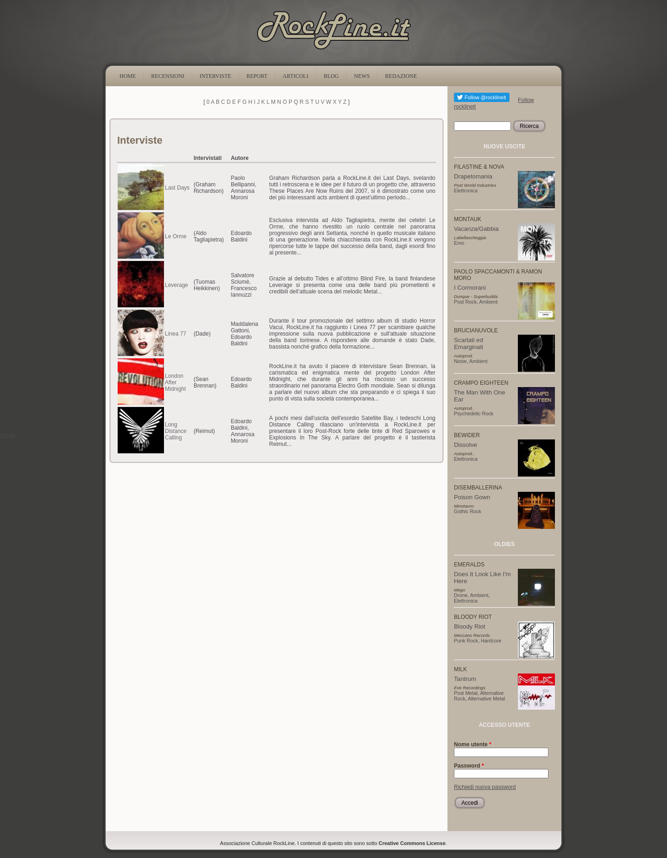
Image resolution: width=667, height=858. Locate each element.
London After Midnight (175, 382)
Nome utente (472, 744)
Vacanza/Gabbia (476, 228)
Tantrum (465, 678)
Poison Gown (472, 497)
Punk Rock (466, 640)
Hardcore (491, 640)
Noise (460, 361)
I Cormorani (470, 287)
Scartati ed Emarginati (468, 343)
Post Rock (465, 302)
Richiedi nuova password (485, 787)
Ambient (488, 302)
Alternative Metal (486, 698)
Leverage (176, 285)
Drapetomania (473, 176)
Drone (460, 595)
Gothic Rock (467, 511)
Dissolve (465, 444)
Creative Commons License (412, 843)
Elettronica (466, 190)
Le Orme (176, 236)
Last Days (177, 187)
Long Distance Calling (176, 431)
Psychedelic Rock (473, 413)
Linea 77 (175, 333)
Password (469, 766)
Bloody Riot (469, 626)
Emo (459, 243)
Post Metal (466, 693)
